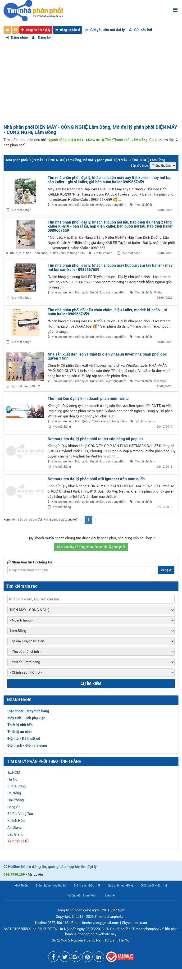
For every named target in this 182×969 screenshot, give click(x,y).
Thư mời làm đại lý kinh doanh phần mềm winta (88, 398)
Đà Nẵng (14, 793)
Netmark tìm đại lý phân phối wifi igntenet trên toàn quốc (96, 479)
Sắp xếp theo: (140, 165)
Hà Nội (12, 779)
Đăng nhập (17, 37)
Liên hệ (110, 895)
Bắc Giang (15, 834)
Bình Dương (16, 786)
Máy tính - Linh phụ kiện (26, 718)
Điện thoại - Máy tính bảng (28, 711)
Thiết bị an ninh (19, 732)
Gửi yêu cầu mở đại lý (104, 30)
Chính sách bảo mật (86, 885)
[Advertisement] (91, 80)
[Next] (95, 520)
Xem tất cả (17, 841)
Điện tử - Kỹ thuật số (23, 738)
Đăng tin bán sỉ (67, 30)
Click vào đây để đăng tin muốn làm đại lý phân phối (91, 547)
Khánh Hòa (16, 820)
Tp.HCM (13, 772)
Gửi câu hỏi (140, 30)
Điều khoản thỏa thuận (51, 885)
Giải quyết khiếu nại (154, 885)
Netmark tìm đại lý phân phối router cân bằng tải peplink (96, 439)
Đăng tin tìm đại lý (35, 30)
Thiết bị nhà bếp (19, 725)
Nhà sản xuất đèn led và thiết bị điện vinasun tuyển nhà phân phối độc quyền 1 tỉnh (107, 356)
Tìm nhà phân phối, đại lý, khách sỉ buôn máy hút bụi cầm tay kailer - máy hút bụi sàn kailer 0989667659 (110, 267)
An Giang (14, 827)
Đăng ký (41, 37)
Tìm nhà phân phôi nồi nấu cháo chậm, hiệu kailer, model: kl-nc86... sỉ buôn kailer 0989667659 (107, 312)
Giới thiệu (21, 885)
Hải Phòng (15, 800)
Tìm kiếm (91, 683)
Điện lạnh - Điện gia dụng (27, 745)
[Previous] (81, 520)
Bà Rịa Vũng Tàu (20, 814)
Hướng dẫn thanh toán (82, 895)
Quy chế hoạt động (120, 885)
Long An (13, 807)
